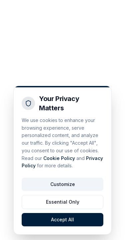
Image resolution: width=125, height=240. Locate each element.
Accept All (62, 219)
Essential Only (62, 202)
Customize (62, 184)
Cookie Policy (59, 158)
